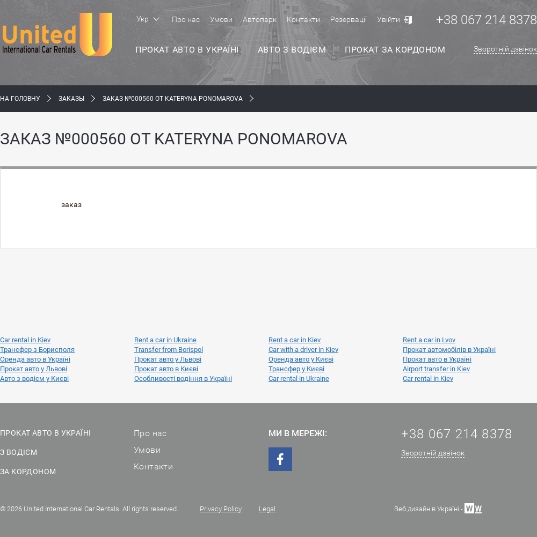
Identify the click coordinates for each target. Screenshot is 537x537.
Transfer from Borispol (168, 349)
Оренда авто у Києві (300, 359)
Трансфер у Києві (296, 369)
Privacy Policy (221, 509)
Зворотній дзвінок (505, 49)
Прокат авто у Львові (167, 359)
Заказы (71, 98)
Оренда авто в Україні (35, 359)
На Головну (20, 98)
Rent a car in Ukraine (165, 340)
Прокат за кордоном (395, 50)
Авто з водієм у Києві (34, 378)
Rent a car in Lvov (429, 340)
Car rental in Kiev (25, 340)
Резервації (348, 19)
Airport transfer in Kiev (436, 369)
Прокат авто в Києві (166, 369)
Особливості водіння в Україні (183, 378)
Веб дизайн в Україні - (438, 507)
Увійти (388, 19)
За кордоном (28, 471)
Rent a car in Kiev (294, 340)
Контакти (303, 19)
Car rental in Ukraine (298, 378)
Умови (221, 19)
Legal (267, 509)
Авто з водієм (292, 50)
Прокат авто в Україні (187, 50)
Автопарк (260, 19)
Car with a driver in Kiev (303, 349)
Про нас (186, 19)
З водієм (18, 452)
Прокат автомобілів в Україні (449, 349)
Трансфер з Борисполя (37, 349)
